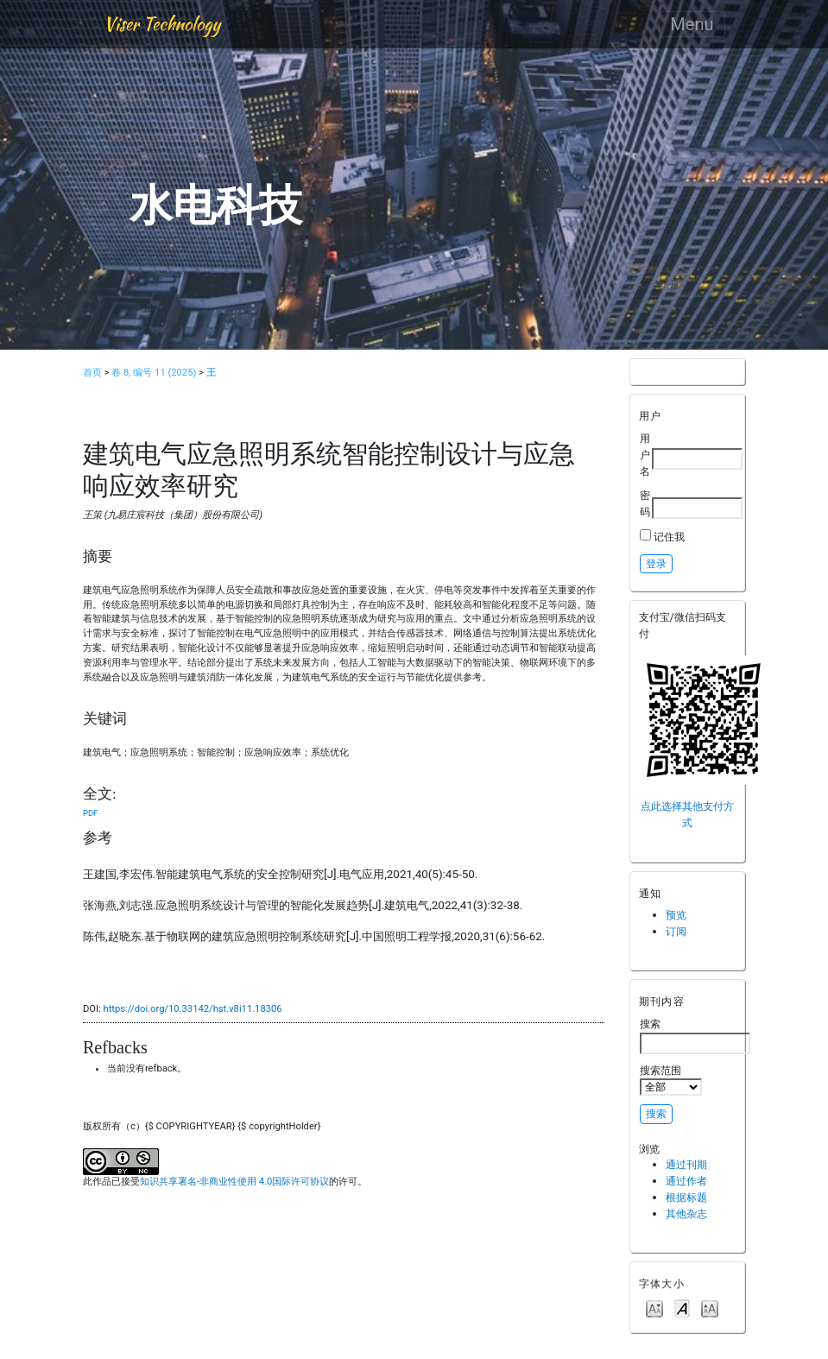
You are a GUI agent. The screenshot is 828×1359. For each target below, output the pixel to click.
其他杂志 (686, 1213)
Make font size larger (709, 1308)
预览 (676, 914)
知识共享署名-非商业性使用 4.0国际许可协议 (234, 1181)
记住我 (669, 536)
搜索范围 (671, 1080)
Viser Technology (162, 23)
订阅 (676, 931)
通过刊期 (686, 1164)
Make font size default (682, 1308)
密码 (645, 503)
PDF (90, 813)
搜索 (695, 1035)
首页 (92, 372)
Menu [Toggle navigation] (691, 24)
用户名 (645, 454)
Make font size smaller (654, 1308)
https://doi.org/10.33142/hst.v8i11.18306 (192, 1009)
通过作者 (686, 1180)
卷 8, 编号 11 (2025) (153, 372)
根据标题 (686, 1197)
